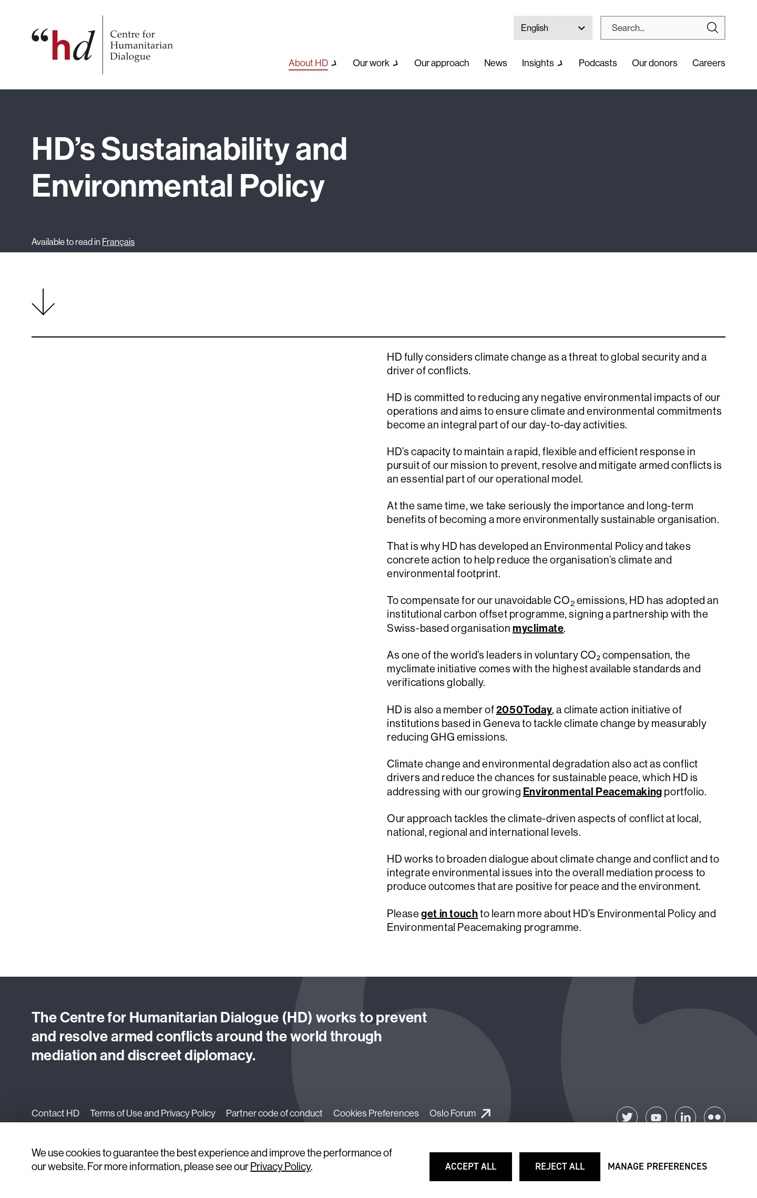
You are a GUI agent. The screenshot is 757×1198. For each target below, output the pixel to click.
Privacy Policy (280, 1167)
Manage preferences (657, 1171)
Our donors (655, 63)
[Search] (658, 28)
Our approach (441, 63)
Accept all (477, 1171)
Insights (538, 63)
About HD (308, 63)
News (495, 63)
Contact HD (55, 1113)
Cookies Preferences (376, 1113)
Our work (371, 63)
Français (118, 242)
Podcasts (598, 63)
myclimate (538, 628)
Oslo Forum (452, 1113)
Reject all (567, 1171)
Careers (708, 63)
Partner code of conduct (274, 1113)
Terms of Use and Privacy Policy (153, 1113)
